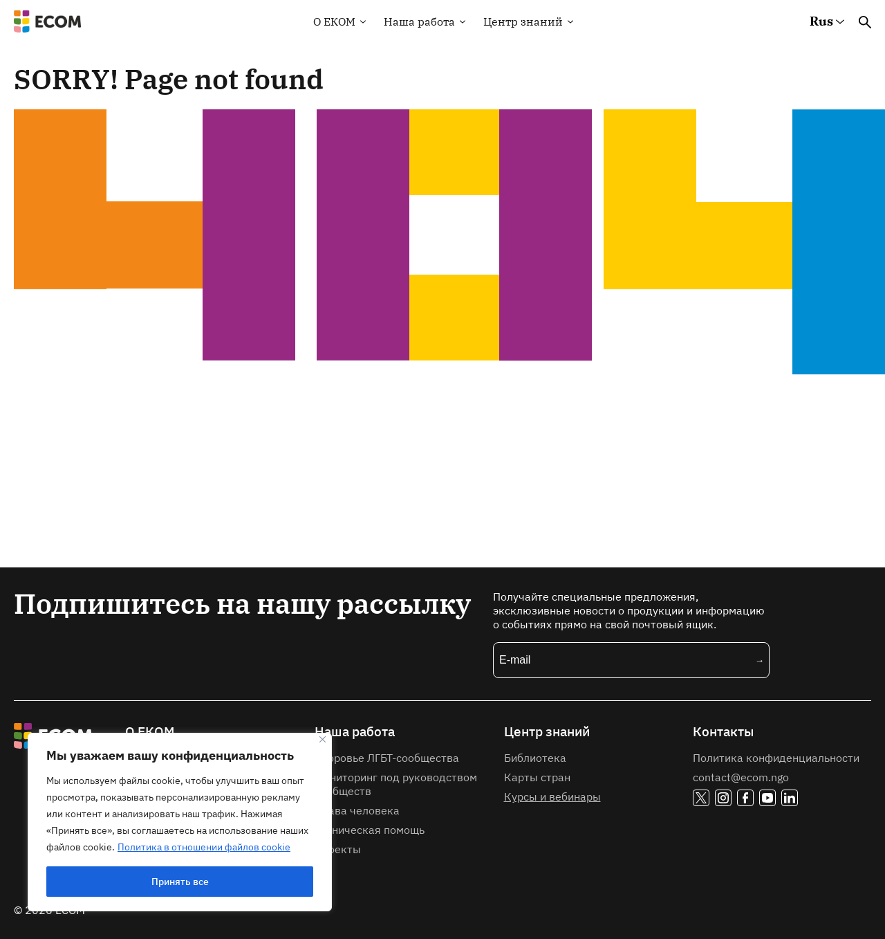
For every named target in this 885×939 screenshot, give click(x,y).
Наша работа (419, 21)
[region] (180, 822)
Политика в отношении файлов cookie (204, 847)
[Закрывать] (322, 739)
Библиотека (535, 758)
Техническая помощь (370, 830)
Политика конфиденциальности (776, 758)
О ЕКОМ (149, 731)
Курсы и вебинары (552, 796)
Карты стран (537, 777)
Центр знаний (523, 21)
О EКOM (334, 21)
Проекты (338, 849)
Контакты (723, 731)
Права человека (357, 810)
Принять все (180, 881)
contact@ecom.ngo (741, 777)
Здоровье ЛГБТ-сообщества (387, 758)
